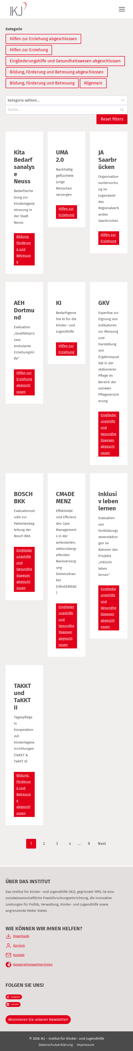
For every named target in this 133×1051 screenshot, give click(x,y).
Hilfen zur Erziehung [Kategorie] (29, 49)
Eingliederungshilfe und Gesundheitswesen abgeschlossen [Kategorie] (65, 60)
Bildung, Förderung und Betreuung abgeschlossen (23, 794)
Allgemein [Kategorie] (93, 83)
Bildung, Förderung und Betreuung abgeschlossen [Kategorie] (57, 72)
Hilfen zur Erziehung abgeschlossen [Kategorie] (43, 38)
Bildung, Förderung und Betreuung (23, 249)
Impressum (86, 1045)
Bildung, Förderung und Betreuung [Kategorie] (42, 83)
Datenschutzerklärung (55, 1045)
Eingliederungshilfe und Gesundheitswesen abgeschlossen (108, 434)
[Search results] (66, 109)
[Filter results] (66, 100)
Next (102, 843)
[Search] (121, 109)
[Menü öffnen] (121, 9)
